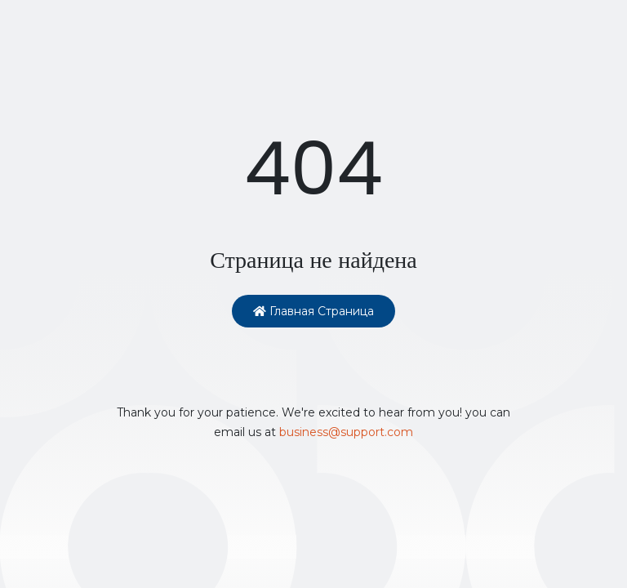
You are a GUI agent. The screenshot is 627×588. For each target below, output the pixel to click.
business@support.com (346, 432)
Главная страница (313, 311)
